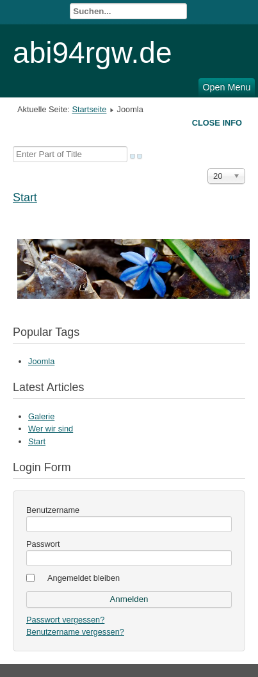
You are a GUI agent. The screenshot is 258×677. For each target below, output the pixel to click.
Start (25, 197)
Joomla (41, 361)
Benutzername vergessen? (75, 632)
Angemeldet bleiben (83, 578)
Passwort (43, 544)
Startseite (89, 109)
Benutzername (52, 510)
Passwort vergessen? (65, 619)
